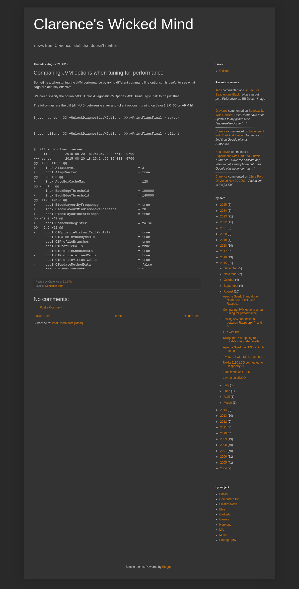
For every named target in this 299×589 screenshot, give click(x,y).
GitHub (223, 71)
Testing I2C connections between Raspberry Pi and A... (242, 322)
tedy (219, 90)
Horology (225, 524)
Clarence (221, 131)
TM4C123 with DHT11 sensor (242, 357)
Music (223, 535)
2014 (224, 410)
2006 (224, 456)
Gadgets (224, 514)
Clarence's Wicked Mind (114, 24)
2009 (224, 439)
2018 (224, 245)
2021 (224, 228)
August (229, 291)
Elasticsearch (228, 504)
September (231, 286)
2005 (224, 462)
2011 (224, 427)
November (231, 274)
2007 (224, 451)
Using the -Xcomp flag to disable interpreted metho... (243, 339)
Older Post (192, 316)
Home (118, 316)
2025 (224, 204)
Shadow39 (223, 152)
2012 (224, 421)
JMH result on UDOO (237, 372)
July (227, 385)
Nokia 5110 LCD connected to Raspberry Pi (243, 364)
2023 (224, 216)
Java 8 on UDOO (234, 378)
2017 (224, 251)
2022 (224, 222)
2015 (224, 263)
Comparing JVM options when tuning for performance (243, 311)
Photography (227, 540)
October (229, 280)
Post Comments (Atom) (67, 323)
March (228, 402)
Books (223, 494)
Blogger (167, 567)
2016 (224, 257)
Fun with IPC (231, 332)
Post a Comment (51, 307)
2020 (224, 234)
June (227, 391)
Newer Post (42, 316)
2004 (224, 468)
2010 (224, 433)
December (231, 268)
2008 (224, 445)
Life (221, 529)
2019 (224, 240)
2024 (224, 210)
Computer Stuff (54, 285)
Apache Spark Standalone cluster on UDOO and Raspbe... (240, 300)
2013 (224, 415)
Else (222, 509)
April (227, 396)
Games (224, 519)
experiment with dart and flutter (237, 156)
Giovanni (221, 110)
